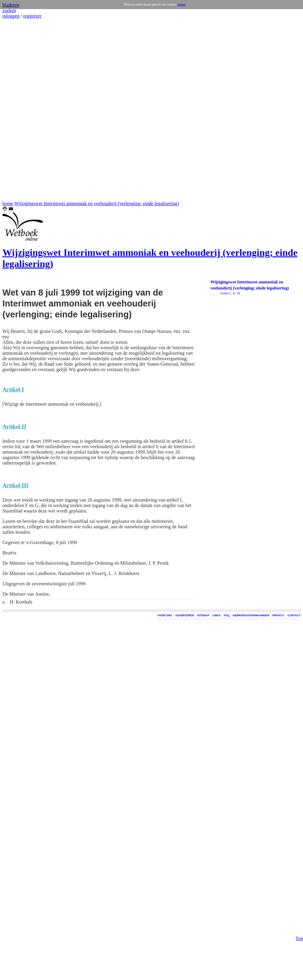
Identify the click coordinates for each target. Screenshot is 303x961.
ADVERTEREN (184, 615)
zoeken (9, 10)
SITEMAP (203, 615)
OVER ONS (165, 615)
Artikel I (225, 293)
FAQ (227, 615)
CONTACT (294, 615)
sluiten (182, 4)
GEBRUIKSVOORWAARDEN (251, 615)
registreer (32, 16)
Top (299, 895)
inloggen (10, 16)
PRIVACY (278, 615)
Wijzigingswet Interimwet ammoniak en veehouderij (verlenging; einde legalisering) (96, 203)
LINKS (217, 615)
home (7, 203)
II (233, 293)
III (238, 293)
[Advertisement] (20, 110)
